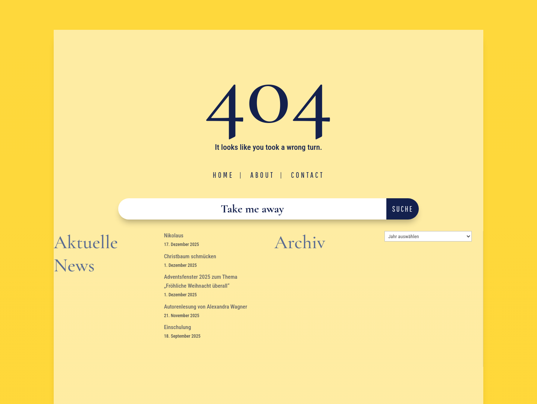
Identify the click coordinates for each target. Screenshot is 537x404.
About (262, 174)
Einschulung (177, 327)
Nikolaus (173, 235)
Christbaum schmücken (190, 256)
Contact (307, 174)
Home (223, 174)
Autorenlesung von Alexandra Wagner (205, 306)
